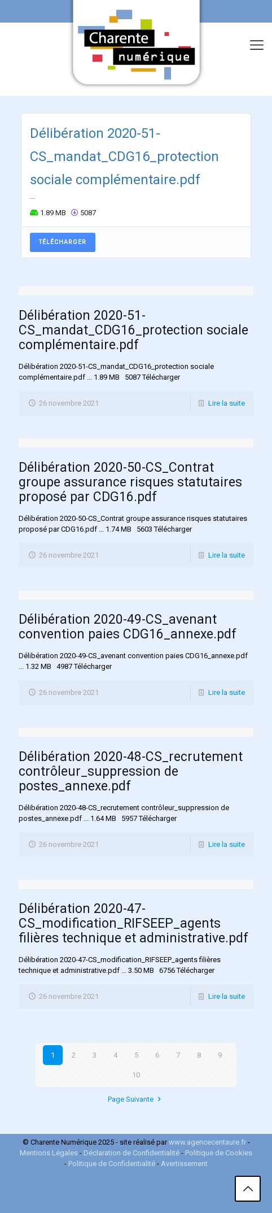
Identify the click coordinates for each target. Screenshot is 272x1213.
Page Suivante (136, 1099)
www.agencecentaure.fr (207, 1142)
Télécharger (62, 242)
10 (136, 1075)
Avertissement (184, 1163)
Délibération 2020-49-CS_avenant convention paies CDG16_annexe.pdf (127, 627)
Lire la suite (226, 403)
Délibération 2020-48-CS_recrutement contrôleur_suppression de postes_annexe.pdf (131, 771)
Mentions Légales (49, 1153)
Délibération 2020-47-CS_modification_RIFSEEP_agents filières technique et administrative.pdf (133, 923)
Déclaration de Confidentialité (132, 1153)
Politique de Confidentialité (111, 1163)
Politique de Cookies (218, 1153)
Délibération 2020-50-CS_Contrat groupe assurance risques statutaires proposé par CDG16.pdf (130, 482)
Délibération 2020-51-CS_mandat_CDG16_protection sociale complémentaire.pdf (124, 156)
